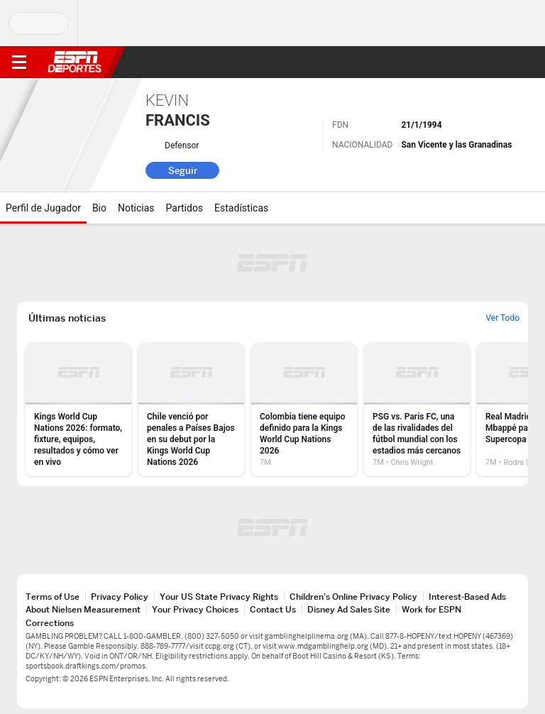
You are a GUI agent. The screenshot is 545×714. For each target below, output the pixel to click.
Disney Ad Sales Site (348, 609)
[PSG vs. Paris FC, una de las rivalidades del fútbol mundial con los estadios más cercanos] (417, 409)
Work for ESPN (431, 609)
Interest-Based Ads (467, 596)
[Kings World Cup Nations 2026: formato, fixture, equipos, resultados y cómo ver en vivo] (78, 409)
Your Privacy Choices (195, 609)
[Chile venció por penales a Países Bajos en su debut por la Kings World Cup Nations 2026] (191, 409)
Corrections (50, 622)
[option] (78, 409)
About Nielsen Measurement (83, 609)
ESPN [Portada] (74, 61)
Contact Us (273, 609)
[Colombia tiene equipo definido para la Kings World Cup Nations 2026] (304, 409)
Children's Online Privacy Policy (353, 596)
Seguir (182, 170)
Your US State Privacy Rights (219, 596)
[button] (506, 62)
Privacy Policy (119, 596)
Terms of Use (52, 596)
